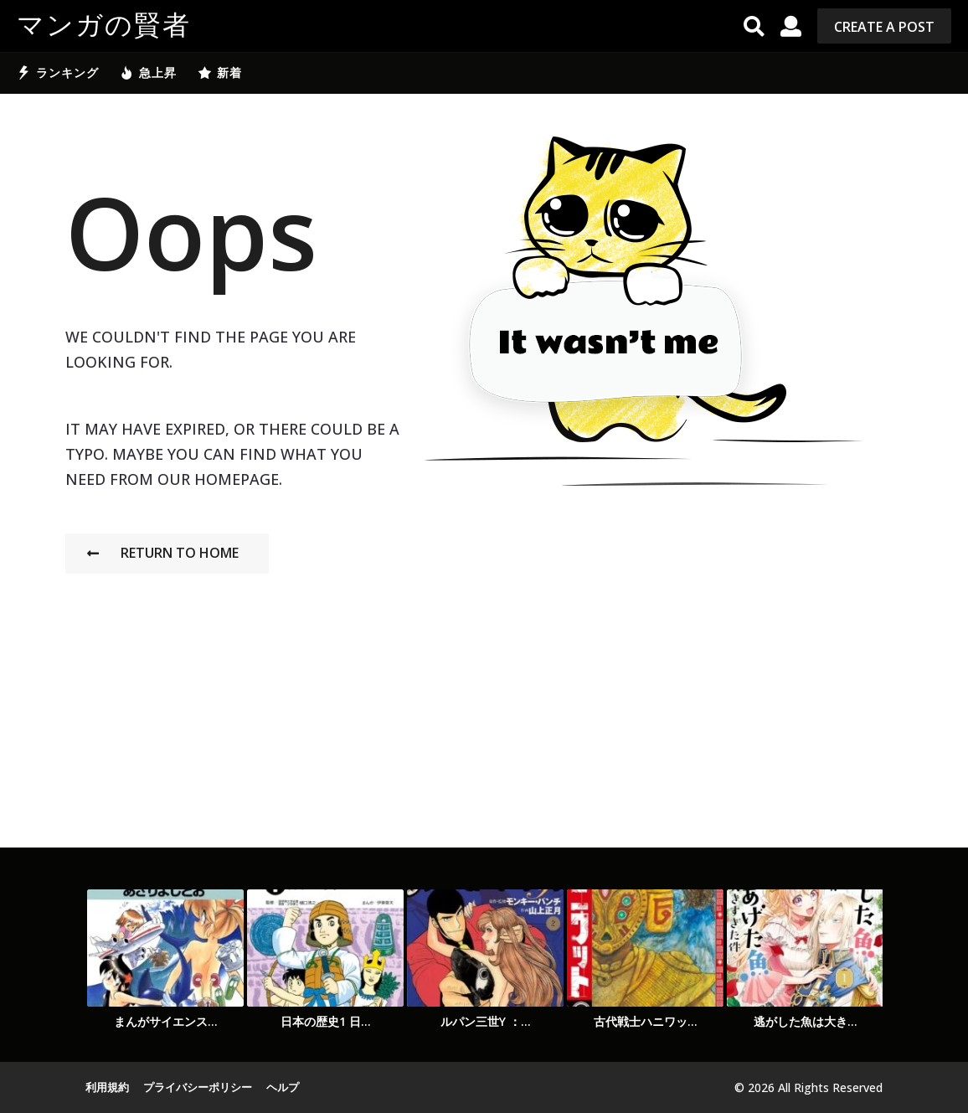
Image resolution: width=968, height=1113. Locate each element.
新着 (220, 73)
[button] (754, 26)
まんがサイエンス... (166, 1021)
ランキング (58, 73)
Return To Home (163, 553)
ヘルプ (282, 1087)
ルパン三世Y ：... (485, 1021)
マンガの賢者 (104, 26)
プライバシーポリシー (197, 1087)
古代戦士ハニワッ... (646, 1021)
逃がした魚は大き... (805, 1021)
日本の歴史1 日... (326, 1021)
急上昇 (148, 73)
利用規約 (107, 1087)
